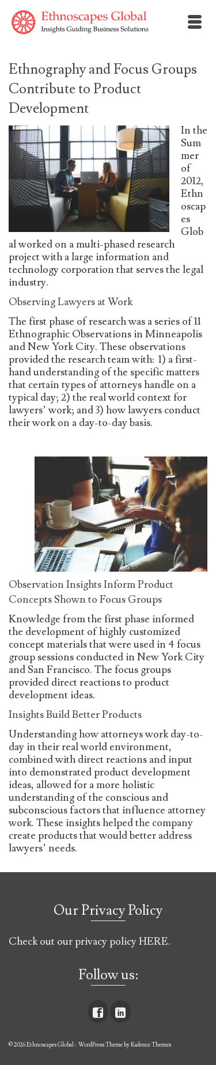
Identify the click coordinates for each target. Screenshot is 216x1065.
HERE (153, 941)
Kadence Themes (151, 1044)
